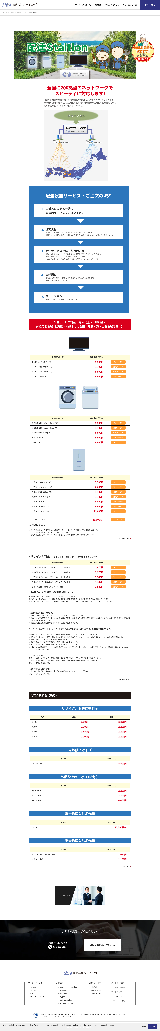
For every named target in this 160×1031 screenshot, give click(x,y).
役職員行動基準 (96, 993)
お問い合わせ (150, 4)
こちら (36, 649)
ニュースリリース (130, 4)
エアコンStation (66, 1000)
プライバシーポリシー (120, 1000)
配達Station (64, 997)
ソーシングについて (83, 4)
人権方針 (94, 987)
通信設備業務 (62, 990)
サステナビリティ (112, 4)
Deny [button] (144, 1026)
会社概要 (33, 987)
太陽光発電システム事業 (66, 1003)
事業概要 (98, 4)
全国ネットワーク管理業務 (67, 987)
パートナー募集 (117, 983)
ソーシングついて (35, 983)
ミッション (34, 990)
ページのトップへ (124, 539)
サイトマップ (116, 991)
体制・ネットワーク (37, 997)
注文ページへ (118, 362)
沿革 (31, 993)
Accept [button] (152, 1026)
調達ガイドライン (97, 990)
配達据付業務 (62, 993)
